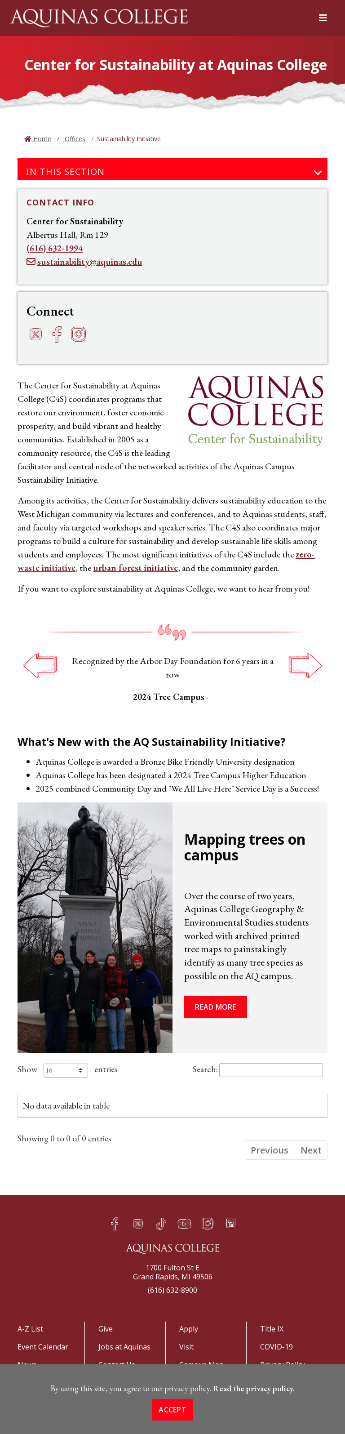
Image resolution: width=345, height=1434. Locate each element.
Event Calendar (43, 1347)
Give (105, 1329)
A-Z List (30, 1329)
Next (305, 665)
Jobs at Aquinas (124, 1347)
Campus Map (201, 1365)
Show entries (68, 1069)
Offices (74, 138)
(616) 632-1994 (55, 248)
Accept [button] (172, 1419)
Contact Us (116, 1365)
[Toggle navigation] (318, 173)
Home (41, 138)
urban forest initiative (135, 568)
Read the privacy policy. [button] (254, 1397)
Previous (40, 665)
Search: (258, 1069)
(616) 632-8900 (172, 1290)
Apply (188, 1329)
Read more (215, 1007)
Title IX (271, 1329)
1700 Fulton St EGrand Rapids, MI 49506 (172, 1272)
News (27, 1365)
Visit (186, 1347)
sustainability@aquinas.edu (89, 261)
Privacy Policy (282, 1365)
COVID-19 (276, 1347)
